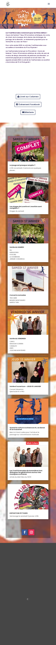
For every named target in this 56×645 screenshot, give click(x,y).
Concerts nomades (18, 295)
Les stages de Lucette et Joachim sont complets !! (26, 207)
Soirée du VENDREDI (18, 338)
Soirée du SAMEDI (17, 247)
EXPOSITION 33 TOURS (19, 513)
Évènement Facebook (29, 104)
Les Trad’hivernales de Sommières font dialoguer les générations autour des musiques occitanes (26, 472)
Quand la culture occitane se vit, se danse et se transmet (27, 429)
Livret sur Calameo (29, 96)
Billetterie (29, 112)
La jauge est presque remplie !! (22, 165)
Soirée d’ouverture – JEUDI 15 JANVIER (25, 386)
